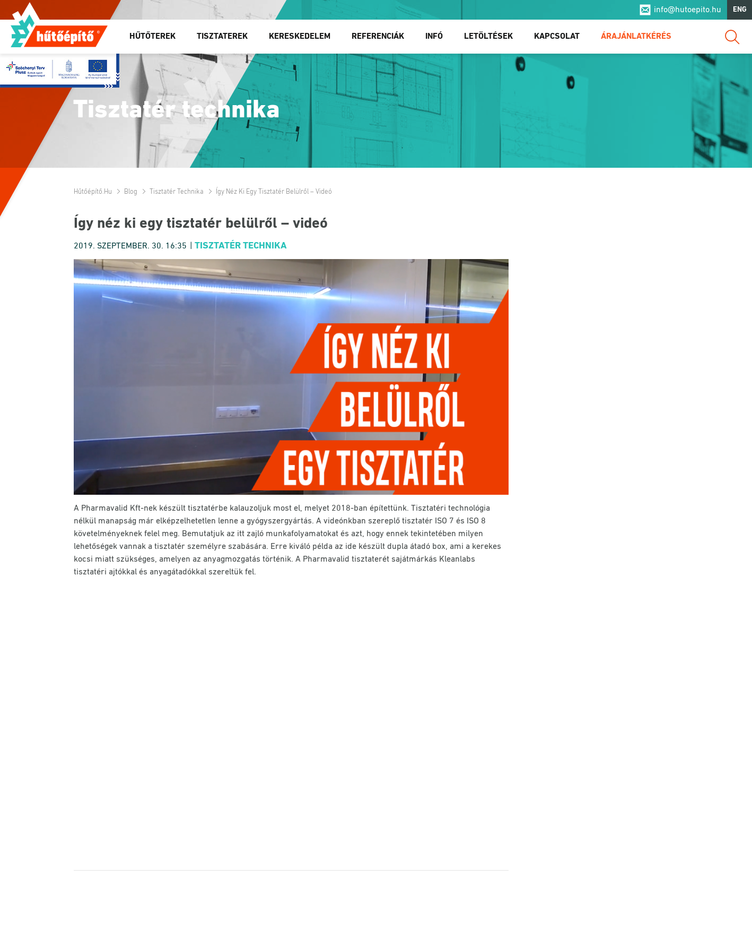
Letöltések (488, 36)
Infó (434, 36)
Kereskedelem (299, 36)
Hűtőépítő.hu (59, 30)
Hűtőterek (152, 36)
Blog (130, 191)
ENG (740, 10)
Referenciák (378, 36)
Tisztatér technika (177, 191)
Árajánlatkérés (636, 36)
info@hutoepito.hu (687, 10)
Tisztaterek (222, 36)
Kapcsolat (557, 36)
